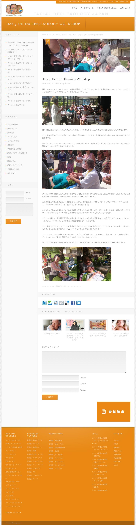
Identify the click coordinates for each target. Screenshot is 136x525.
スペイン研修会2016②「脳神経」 (19, 101)
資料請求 (10, 145)
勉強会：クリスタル (55, 468)
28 (47, 41)
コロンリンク (10, 461)
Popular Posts (51, 311)
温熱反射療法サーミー (13, 472)
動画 (9, 157)
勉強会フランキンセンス (57, 465)
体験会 (116, 444)
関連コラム (11, 161)
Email (83, 384)
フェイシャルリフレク (13, 440)
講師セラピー (118, 451)
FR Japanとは (12, 125)
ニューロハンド (11, 454)
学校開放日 (11, 173)
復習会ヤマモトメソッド (35, 454)
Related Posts (74, 311)
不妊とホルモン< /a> (13, 481)
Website (83, 390)
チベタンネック (11, 468)
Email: (28, 199)
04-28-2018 (46, 84)
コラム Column (56, 286)
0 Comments (58, 84)
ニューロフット (11, 451)
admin (67, 84)
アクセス (117, 440)
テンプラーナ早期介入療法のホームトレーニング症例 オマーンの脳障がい (75, 337)
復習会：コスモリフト (34, 475)
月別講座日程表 (13, 169)
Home (44, 35)
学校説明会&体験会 (14, 149)
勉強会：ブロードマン (56, 444)
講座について (12, 129)
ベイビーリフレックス (13, 506)
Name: (28, 192)
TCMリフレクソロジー (13, 444)
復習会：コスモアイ (34, 468)
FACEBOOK (118, 458)
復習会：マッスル (33, 444)
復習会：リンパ (32, 479)
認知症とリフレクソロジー (52, 335)
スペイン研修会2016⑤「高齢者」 (19, 83)
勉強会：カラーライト (56, 458)
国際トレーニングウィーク (72, 286)
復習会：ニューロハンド (35, 465)
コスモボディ (10, 495)
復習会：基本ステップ (34, 440)
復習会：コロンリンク (34, 458)
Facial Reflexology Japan (14, 523)
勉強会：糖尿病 (54, 451)
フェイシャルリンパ (12, 499)
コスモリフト (10, 492)
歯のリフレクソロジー (13, 465)
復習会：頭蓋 (31, 451)
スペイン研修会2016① (15, 105)
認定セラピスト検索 (14, 165)
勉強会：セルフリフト (56, 461)
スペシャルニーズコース (14, 502)
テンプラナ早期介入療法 (14, 447)
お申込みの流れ (13, 141)
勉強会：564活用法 (55, 440)
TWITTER (117, 461)
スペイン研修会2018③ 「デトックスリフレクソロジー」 (100, 440)
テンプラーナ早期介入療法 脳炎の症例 (121, 335)
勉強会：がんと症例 (55, 454)
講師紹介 (10, 133)
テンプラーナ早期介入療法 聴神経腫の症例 (98, 335)
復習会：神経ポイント (34, 447)
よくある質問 (12, 137)
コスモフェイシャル (12, 488)
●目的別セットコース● (13, 512)
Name (83, 378)
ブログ (116, 465)
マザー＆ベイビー (12, 485)
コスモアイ (9, 458)
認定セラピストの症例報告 (17, 153)
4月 (48, 40)
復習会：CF (31, 472)
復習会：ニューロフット (35, 461)
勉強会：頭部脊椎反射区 (57, 447)
